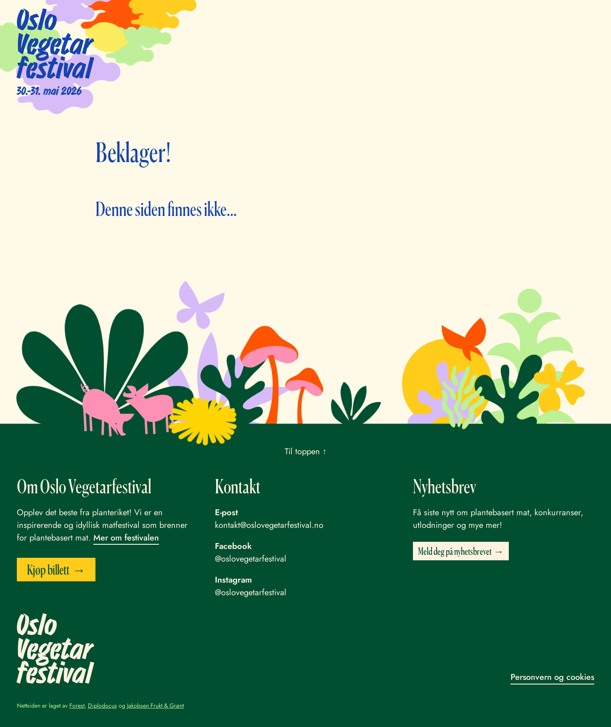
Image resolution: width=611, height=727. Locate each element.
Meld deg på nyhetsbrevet (455, 551)
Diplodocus (102, 705)
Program (293, 16)
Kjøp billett (561, 17)
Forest (77, 705)
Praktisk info (385, 16)
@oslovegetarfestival (250, 559)
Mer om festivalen (126, 538)
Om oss (479, 16)
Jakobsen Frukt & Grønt (155, 705)
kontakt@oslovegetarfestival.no (269, 525)
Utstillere (336, 16)
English (516, 16)
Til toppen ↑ (306, 451)
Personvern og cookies (552, 677)
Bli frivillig (437, 16)
